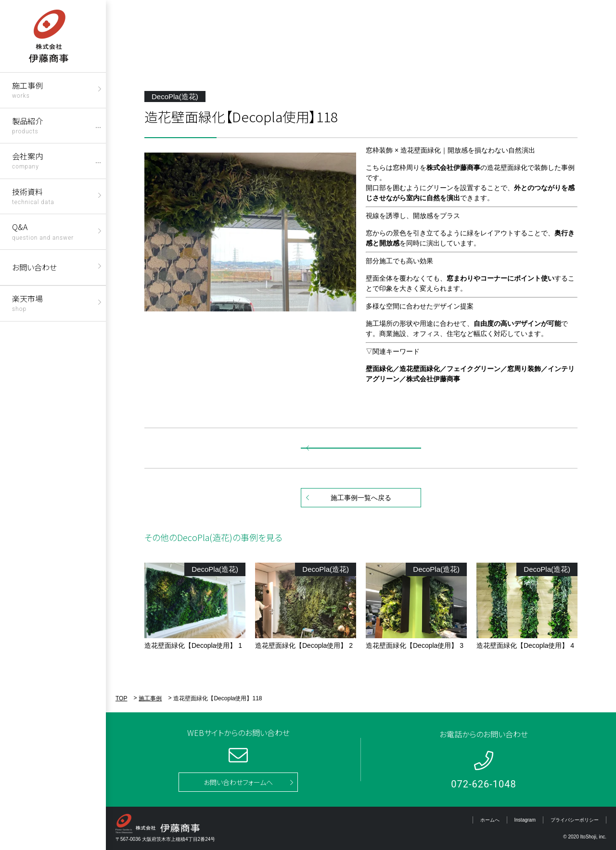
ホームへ (490, 820)
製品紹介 (27, 125)
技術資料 (33, 196)
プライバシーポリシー (575, 820)
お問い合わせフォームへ (238, 782)
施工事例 (27, 89)
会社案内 (27, 160)
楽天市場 (27, 302)
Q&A (43, 231)
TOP (121, 698)
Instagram (525, 820)
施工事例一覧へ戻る (361, 498)
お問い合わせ (34, 267)
